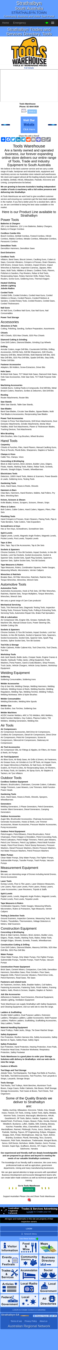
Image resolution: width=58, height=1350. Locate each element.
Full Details (29, 68)
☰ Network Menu (29, 1234)
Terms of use (16, 1321)
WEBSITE (29, 1189)
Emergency (19, 22)
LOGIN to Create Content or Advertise (29, 1310)
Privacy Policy (31, 1321)
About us (43, 1321)
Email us (32, 112)
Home (5, 22)
